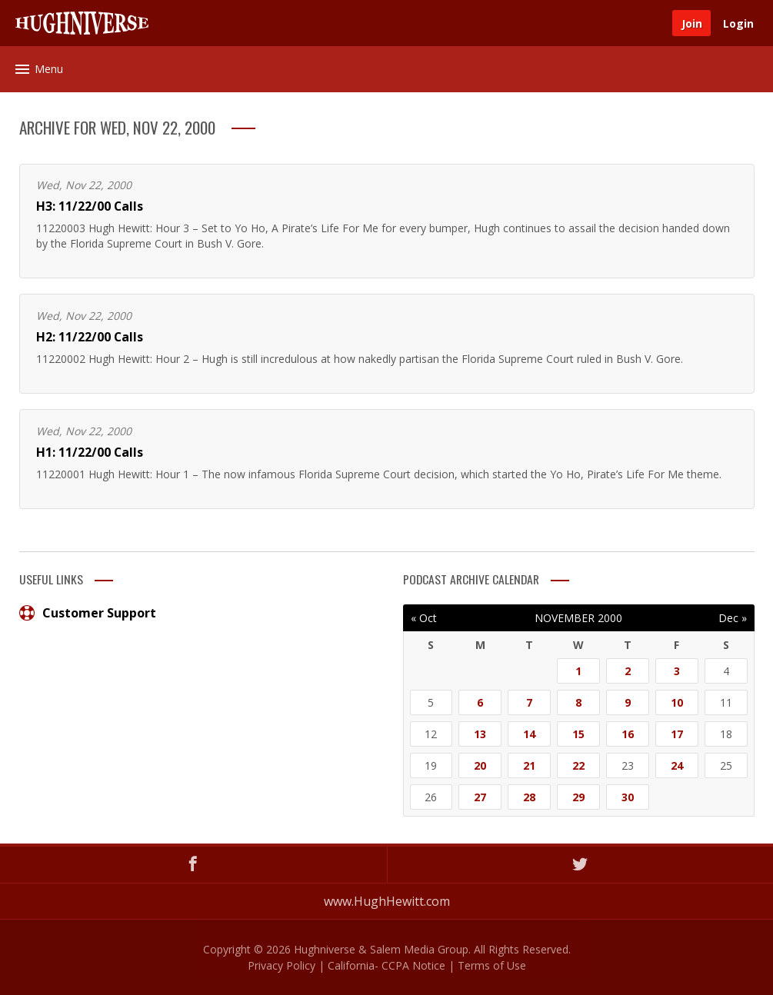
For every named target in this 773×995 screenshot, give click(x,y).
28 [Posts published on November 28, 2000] (529, 797)
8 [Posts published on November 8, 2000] (578, 702)
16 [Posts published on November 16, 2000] (627, 734)
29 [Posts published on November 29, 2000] (578, 797)
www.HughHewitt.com (387, 901)
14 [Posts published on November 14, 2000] (529, 734)
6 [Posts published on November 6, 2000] (480, 702)
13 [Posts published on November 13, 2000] (480, 734)
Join (691, 23)
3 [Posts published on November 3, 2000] (677, 671)
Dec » (732, 618)
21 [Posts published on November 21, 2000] (529, 765)
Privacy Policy (281, 965)
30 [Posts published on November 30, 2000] (627, 797)
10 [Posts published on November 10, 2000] (677, 702)
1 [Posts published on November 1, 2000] (578, 671)
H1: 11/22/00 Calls (89, 452)
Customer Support (87, 612)
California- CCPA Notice (386, 965)
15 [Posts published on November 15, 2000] (578, 734)
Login (738, 23)
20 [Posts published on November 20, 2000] (480, 765)
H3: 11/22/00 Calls (89, 206)
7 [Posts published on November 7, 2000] (529, 702)
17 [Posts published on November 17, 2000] (677, 734)
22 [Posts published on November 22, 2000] (578, 765)
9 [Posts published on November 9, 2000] (628, 702)
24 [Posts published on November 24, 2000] (677, 765)
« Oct (424, 618)
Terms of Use (492, 965)
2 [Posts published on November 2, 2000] (628, 671)
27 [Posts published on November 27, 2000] (480, 797)
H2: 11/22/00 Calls (89, 336)
